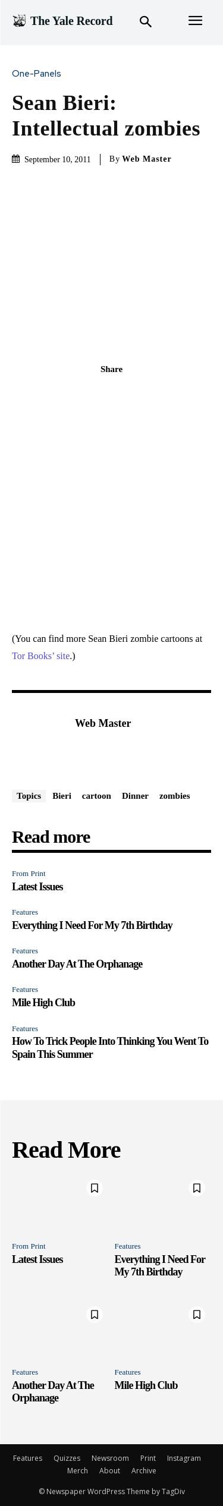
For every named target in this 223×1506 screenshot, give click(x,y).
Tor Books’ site (41, 656)
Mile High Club (43, 1003)
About (109, 1471)
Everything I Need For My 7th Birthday (92, 925)
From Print (29, 873)
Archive (143, 1471)
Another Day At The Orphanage (77, 964)
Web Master (146, 159)
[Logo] (62, 21)
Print (148, 1458)
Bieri (61, 796)
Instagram (184, 1458)
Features (25, 912)
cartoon (96, 796)
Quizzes (67, 1458)
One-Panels (39, 74)
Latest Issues (37, 887)
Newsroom (110, 1458)
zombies (174, 796)
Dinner (135, 796)
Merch (77, 1471)
